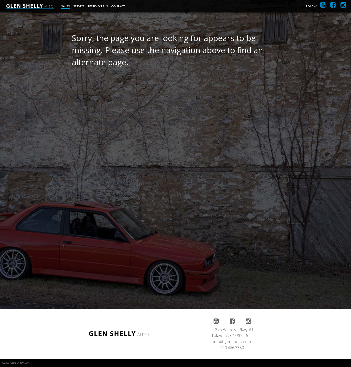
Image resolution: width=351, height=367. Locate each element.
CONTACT (118, 6)
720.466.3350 (232, 347)
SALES (65, 6)
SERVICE (78, 6)
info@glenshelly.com (232, 341)
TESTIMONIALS (98, 6)
